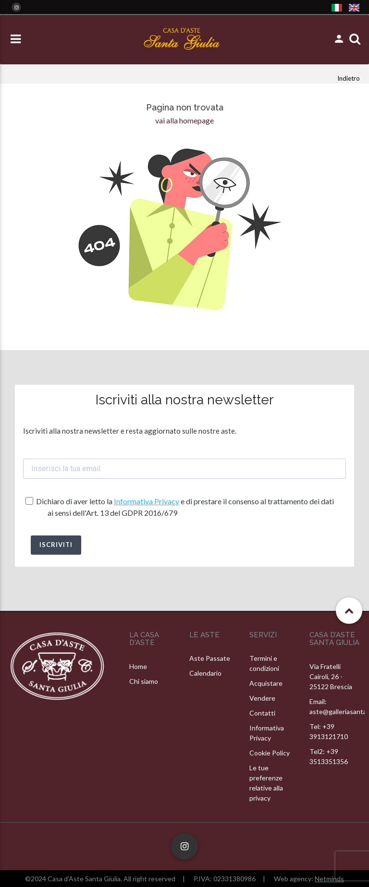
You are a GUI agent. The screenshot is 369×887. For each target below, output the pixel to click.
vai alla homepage (184, 120)
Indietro (348, 78)
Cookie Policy (269, 753)
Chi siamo (143, 681)
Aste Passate (209, 658)
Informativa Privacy (146, 501)
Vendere (262, 698)
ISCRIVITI (56, 544)
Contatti (262, 713)
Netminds (329, 879)
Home (138, 666)
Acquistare (266, 683)
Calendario (205, 673)
